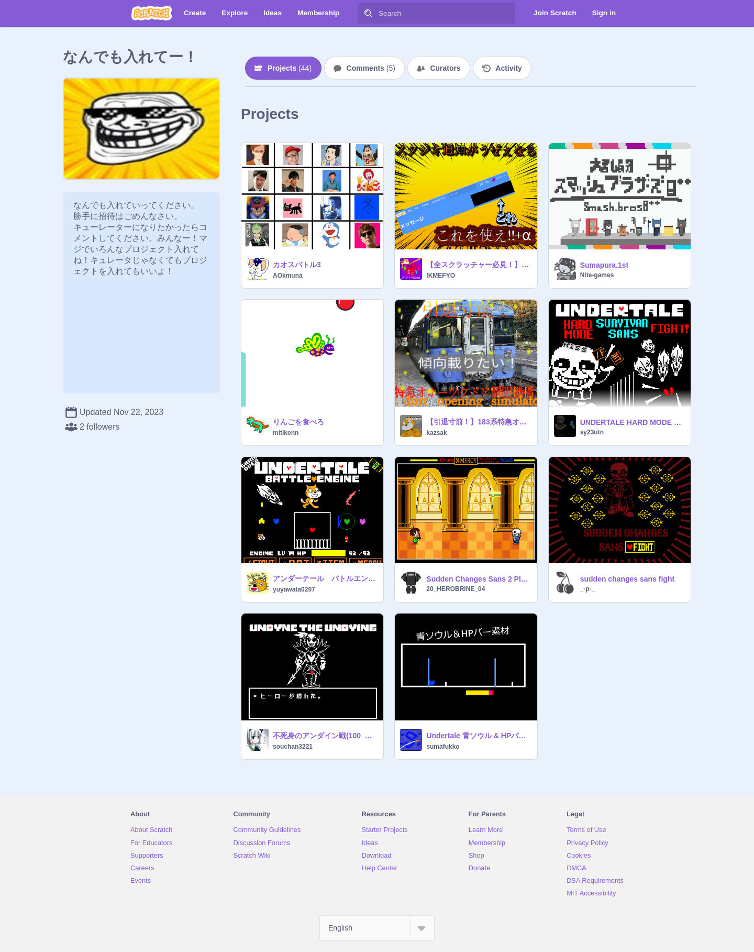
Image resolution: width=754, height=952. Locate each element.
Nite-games (597, 275)
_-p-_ (587, 589)
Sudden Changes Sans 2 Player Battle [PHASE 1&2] (478, 579)
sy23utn (592, 432)
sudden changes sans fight (627, 579)
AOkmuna (288, 275)
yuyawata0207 (294, 589)
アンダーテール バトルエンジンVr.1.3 (325, 578)
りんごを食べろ (298, 422)
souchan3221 (293, 746)
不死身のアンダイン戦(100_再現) (325, 735)
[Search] (368, 13)
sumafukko (442, 746)
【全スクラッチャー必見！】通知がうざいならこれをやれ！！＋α (478, 264)
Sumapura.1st (604, 265)
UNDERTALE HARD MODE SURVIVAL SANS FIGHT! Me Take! (632, 422)
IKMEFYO (440, 275)
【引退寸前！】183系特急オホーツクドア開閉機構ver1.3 (478, 422)
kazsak (436, 432)
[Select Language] (377, 927)
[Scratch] (151, 13)
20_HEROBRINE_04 (455, 589)
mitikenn (285, 432)
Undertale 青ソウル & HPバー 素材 (478, 735)
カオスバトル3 (297, 264)
